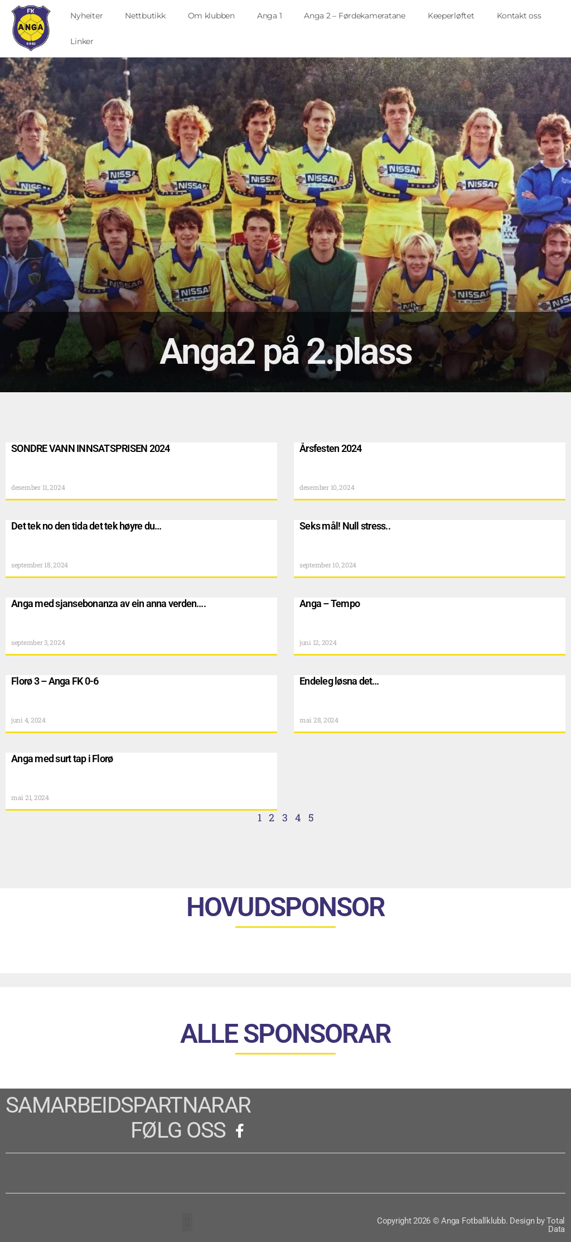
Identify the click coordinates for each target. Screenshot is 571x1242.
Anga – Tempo (329, 603)
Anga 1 (269, 16)
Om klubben (211, 16)
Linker (81, 41)
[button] (187, 1221)
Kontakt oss (519, 16)
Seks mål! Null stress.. (344, 525)
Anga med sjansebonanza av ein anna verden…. (108, 603)
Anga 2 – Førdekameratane (354, 16)
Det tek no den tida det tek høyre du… (86, 525)
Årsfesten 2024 (330, 448)
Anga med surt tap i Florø (62, 758)
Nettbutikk (145, 16)
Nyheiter (86, 16)
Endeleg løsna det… (339, 680)
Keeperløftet (451, 16)
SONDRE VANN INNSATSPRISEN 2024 (90, 448)
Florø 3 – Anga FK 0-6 (54, 680)
